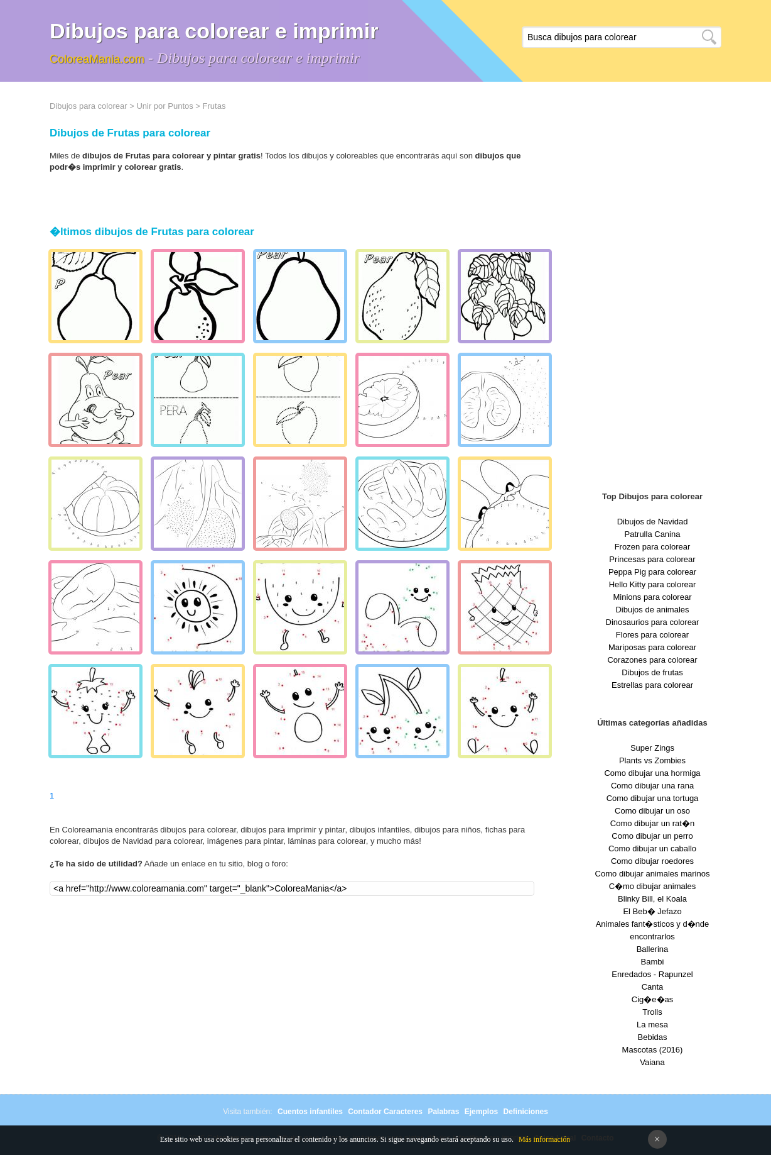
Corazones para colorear (652, 660)
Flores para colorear (652, 634)
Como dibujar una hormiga (652, 773)
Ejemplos (481, 1111)
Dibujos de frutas (652, 672)
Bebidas (652, 1037)
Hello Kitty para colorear (652, 584)
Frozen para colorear (653, 546)
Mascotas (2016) (652, 1049)
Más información (544, 1139)
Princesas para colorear (652, 559)
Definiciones (525, 1111)
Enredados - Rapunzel (652, 974)
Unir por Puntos (164, 106)
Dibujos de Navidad (652, 521)
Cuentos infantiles (310, 1111)
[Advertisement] (652, 289)
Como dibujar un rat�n (652, 823)
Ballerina (653, 949)
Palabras (443, 1111)
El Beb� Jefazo (652, 911)
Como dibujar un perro (652, 836)
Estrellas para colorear (652, 685)
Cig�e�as (652, 999)
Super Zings (652, 748)
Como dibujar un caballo (652, 848)
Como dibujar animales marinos (652, 873)
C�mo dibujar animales (652, 886)
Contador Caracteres (385, 1111)
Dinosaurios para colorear (652, 622)
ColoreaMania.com (97, 59)
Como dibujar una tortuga (653, 798)
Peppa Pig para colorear (652, 572)
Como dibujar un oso (652, 810)
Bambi (652, 961)
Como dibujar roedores (652, 861)
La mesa (652, 1024)
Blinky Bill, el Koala (652, 899)
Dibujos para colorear (88, 106)
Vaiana (652, 1062)
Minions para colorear (652, 597)
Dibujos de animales (652, 609)
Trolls (652, 1012)
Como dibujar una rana (652, 785)
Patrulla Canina (653, 534)
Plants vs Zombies (652, 760)
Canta (653, 987)
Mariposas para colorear (652, 647)
